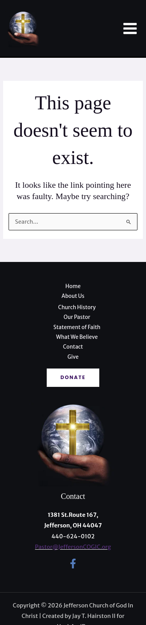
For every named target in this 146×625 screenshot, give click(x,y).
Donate (73, 377)
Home (73, 286)
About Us (73, 296)
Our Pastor (76, 317)
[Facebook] (73, 563)
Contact (73, 347)
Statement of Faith (76, 327)
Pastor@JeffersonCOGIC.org (73, 546)
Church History (77, 307)
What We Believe (77, 337)
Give (73, 357)
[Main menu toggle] (130, 28)
